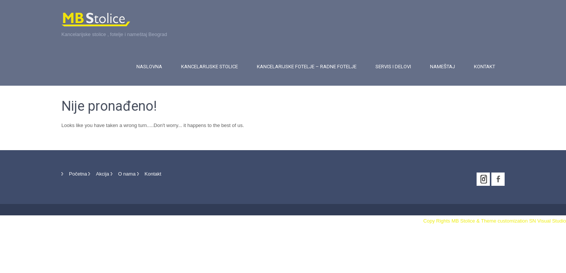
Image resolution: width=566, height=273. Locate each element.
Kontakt (484, 66)
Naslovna (149, 66)
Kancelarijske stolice (209, 66)
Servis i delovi (393, 66)
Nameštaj (442, 66)
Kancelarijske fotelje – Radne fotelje (306, 66)
